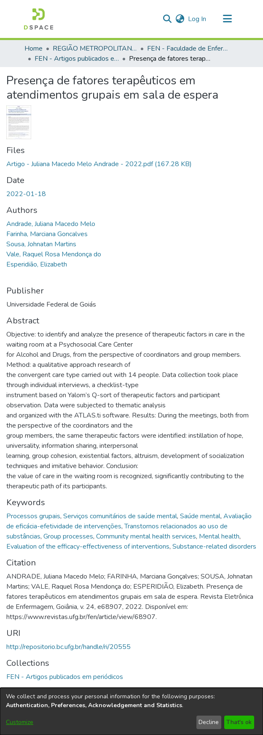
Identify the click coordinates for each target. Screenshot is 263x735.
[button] (38, 19)
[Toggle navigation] (227, 19)
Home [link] (33, 48)
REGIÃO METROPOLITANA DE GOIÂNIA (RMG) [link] (95, 48)
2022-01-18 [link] (26, 194)
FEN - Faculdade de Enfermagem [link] (189, 48)
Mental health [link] (219, 536)
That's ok (239, 722)
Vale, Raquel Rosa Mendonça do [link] (53, 254)
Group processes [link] (68, 536)
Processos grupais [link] (33, 516)
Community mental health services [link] (146, 536)
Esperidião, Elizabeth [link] (36, 264)
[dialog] (131, 711)
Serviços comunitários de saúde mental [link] (120, 516)
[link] (99, 164)
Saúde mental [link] (200, 516)
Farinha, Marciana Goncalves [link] (47, 234)
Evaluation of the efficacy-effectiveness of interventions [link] (87, 546)
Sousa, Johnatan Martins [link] (41, 244)
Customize (19, 722)
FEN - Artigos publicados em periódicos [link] (77, 58)
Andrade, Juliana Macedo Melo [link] (50, 224)
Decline (209, 722)
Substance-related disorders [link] (214, 546)
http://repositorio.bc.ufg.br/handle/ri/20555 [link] (68, 647)
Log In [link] (197, 19)
